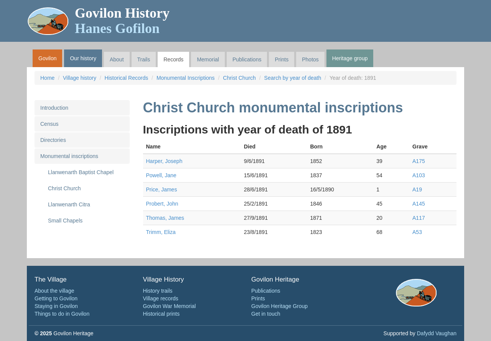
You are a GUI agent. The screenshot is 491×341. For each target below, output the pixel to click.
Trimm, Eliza (161, 232)
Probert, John (162, 204)
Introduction (54, 108)
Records (173, 59)
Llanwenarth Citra (69, 204)
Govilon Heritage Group (279, 306)
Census (49, 124)
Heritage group (350, 58)
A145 (418, 204)
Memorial (208, 59)
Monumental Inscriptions (186, 78)
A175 (418, 161)
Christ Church (239, 78)
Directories (53, 140)
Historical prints (161, 314)
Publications (247, 59)
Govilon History (122, 20)
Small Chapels (65, 220)
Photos (310, 59)
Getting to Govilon (56, 298)
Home (47, 78)
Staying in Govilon (56, 306)
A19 (417, 189)
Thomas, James (165, 218)
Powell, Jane (161, 175)
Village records (160, 298)
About (117, 59)
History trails (158, 291)
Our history (83, 58)
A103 (418, 175)
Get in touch (265, 314)
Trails (143, 59)
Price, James (161, 189)
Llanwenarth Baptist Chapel (81, 172)
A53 (417, 232)
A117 (418, 218)
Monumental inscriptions (69, 156)
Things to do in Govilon (62, 314)
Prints (281, 59)
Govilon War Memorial (169, 306)
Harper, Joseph (164, 161)
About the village (54, 291)
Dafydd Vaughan (436, 333)
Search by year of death (292, 78)
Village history (79, 78)
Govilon (47, 58)
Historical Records (126, 78)
